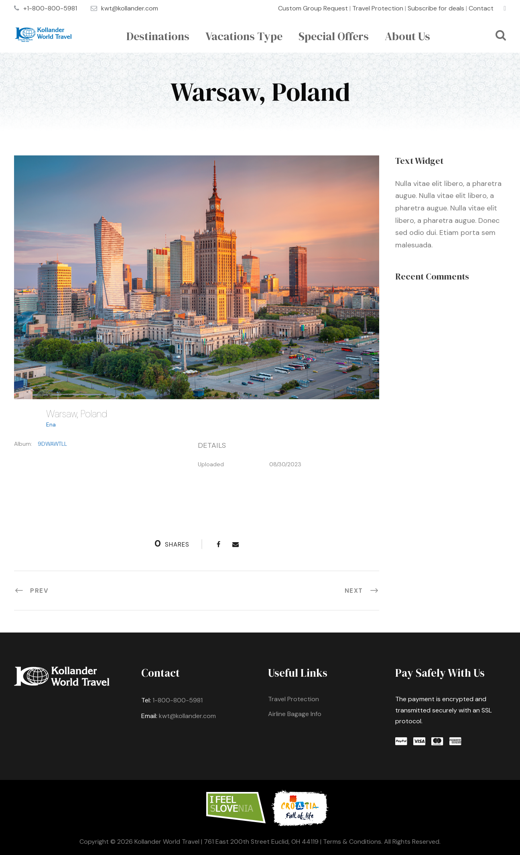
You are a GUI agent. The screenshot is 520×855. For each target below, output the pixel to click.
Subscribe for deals (436, 8)
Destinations (157, 36)
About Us (407, 36)
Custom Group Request (313, 8)
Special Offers (334, 36)
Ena (51, 424)
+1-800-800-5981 (50, 8)
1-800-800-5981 (177, 700)
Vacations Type (243, 36)
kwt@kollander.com (129, 8)
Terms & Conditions (352, 841)
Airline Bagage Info (294, 714)
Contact (481, 8)
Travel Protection (377, 8)
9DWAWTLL (52, 443)
